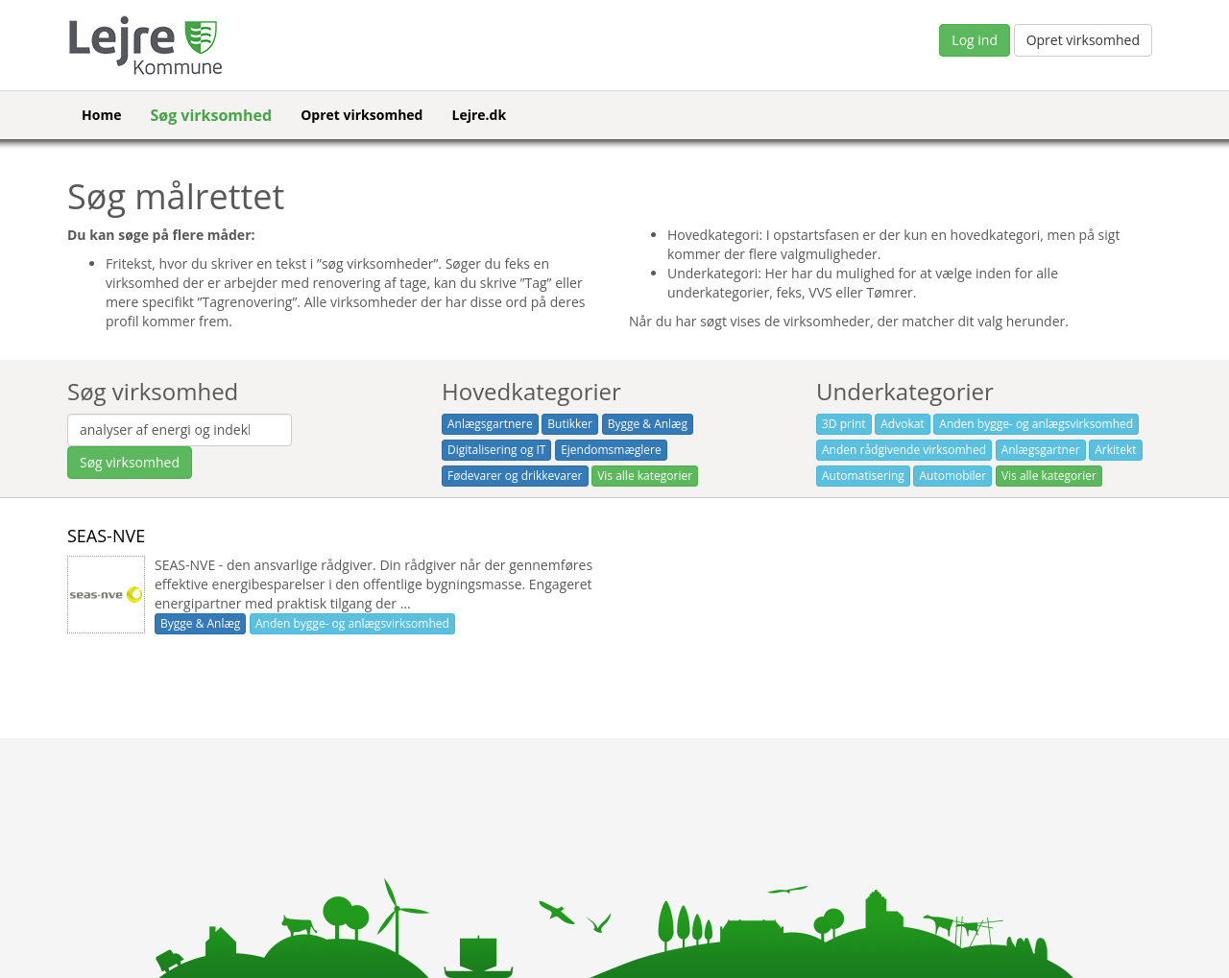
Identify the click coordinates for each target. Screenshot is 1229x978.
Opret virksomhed (1083, 40)
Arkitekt (1115, 449)
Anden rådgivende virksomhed (904, 449)
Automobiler (952, 475)
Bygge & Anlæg (647, 424)
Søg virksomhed (211, 115)
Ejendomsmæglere (611, 449)
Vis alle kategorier (644, 475)
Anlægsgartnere (490, 424)
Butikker (569, 424)
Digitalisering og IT (496, 449)
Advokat (902, 424)
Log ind (975, 40)
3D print (844, 424)
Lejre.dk (478, 115)
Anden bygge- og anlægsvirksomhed (1036, 424)
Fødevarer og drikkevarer (515, 475)
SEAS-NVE (106, 535)
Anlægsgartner (1040, 449)
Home (101, 115)
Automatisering (863, 475)
